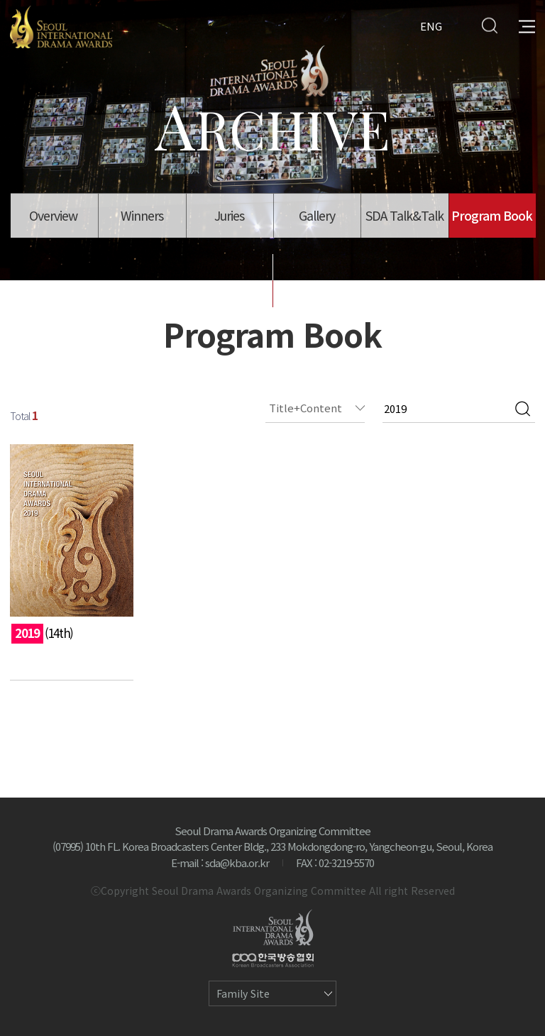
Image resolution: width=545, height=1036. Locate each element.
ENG (431, 25)
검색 (522, 409)
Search (489, 25)
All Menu (527, 25)
